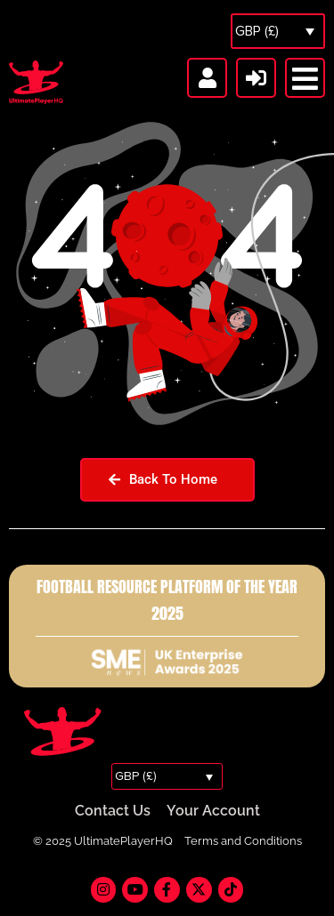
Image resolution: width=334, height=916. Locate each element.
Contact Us (113, 810)
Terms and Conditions (243, 841)
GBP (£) (257, 31)
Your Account (213, 810)
